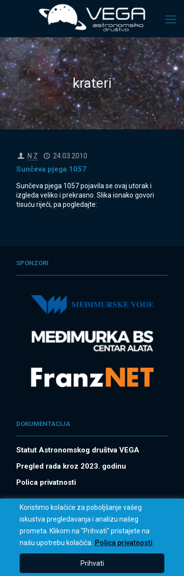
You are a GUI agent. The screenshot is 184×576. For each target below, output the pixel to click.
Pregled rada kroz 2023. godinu (71, 466)
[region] (92, 537)
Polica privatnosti (124, 543)
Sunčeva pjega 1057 (51, 169)
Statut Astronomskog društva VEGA (77, 450)
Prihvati (92, 563)
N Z (32, 156)
